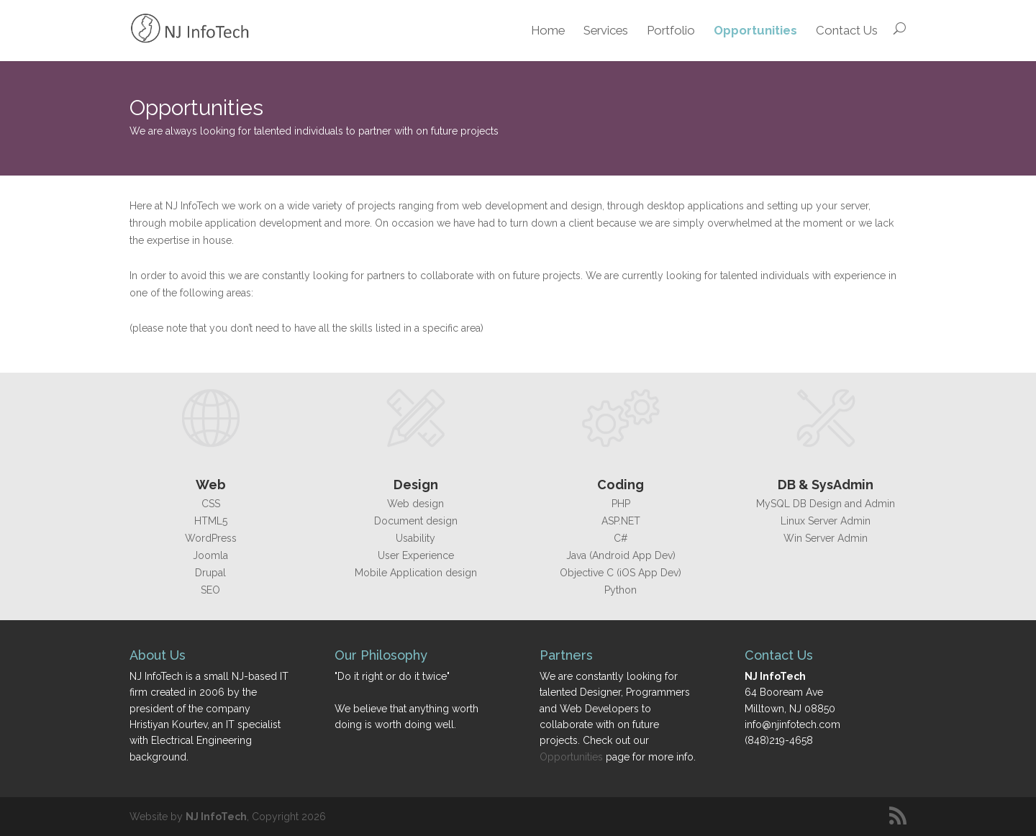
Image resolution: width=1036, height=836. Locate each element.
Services (605, 30)
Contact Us (847, 30)
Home (548, 30)
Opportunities (755, 30)
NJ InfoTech (216, 816)
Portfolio (671, 30)
